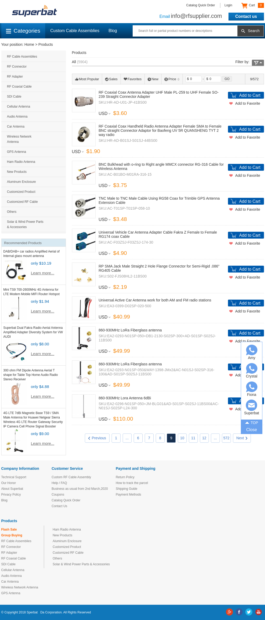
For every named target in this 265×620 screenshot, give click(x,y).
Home (29, 44)
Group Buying (11, 535)
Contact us (246, 16)
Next (241, 438)
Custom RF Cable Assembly (71, 477)
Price (172, 79)
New (153, 79)
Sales (111, 79)
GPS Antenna (16, 152)
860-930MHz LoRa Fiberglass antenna (130, 330)
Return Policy (125, 477)
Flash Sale (9, 529)
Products (45, 44)
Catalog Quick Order (200, 5)
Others (12, 212)
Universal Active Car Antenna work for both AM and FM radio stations (155, 300)
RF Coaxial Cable (19, 86)
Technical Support (13, 477)
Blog (112, 30)
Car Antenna (16, 126)
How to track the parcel (132, 483)
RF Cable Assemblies (22, 56)
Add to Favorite (247, 103)
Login (228, 5)
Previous (97, 438)
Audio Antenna (17, 116)
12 (204, 438)
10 (182, 438)
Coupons (58, 494)
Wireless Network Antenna (19, 139)
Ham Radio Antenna (21, 162)
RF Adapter (15, 76)
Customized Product (21, 192)
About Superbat (12, 489)
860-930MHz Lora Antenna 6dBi (125, 398)
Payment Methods (128, 494)
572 (226, 438)
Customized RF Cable (22, 202)
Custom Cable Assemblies (75, 30)
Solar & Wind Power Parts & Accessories (25, 224)
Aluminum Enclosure (21, 182)
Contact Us (59, 506)
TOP (251, 422)
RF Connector (17, 66)
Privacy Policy (11, 494)
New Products (17, 172)
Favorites (133, 79)
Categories (23, 31)
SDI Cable (14, 96)
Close (251, 429)
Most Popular (87, 79)
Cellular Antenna (18, 106)
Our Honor (8, 483)
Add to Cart (250, 95)
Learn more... (42, 273)
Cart (252, 5)
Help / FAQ (59, 483)
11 (193, 438)
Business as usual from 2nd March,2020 (80, 489)
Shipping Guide (126, 489)
